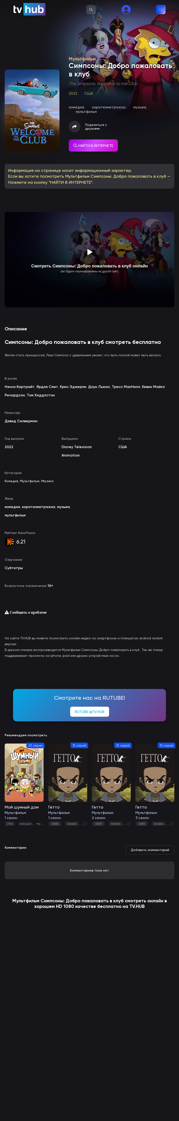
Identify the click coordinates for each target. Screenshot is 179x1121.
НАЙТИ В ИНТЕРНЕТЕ (93, 145)
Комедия (11, 481)
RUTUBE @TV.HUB (89, 711)
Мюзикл (47, 481)
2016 (10, 823)
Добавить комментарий (150, 850)
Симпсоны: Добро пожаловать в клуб (82, 900)
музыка (42, 823)
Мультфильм (29, 481)
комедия (25, 823)
